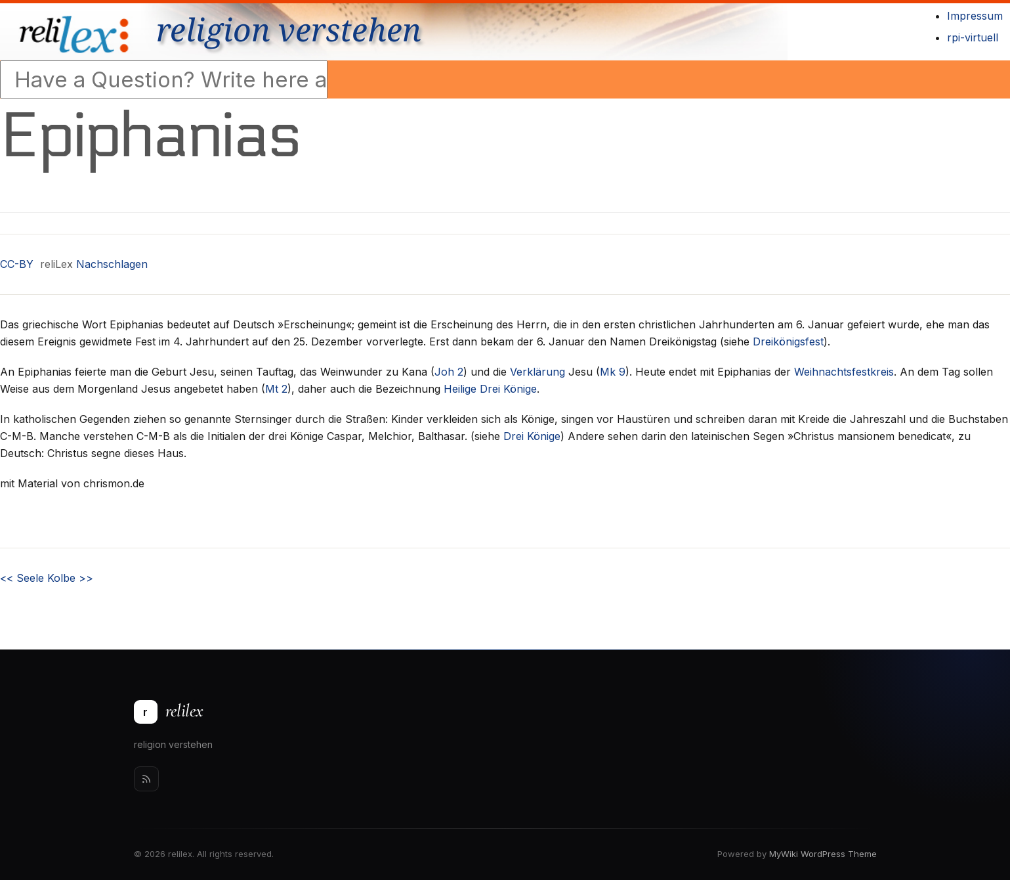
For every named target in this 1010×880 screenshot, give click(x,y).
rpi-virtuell (972, 37)
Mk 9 (612, 371)
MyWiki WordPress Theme (823, 853)
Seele (22, 577)
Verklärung (537, 371)
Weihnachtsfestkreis (844, 371)
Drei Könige (531, 436)
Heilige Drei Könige (490, 388)
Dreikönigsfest (788, 341)
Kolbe (70, 577)
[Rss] (146, 778)
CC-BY (16, 264)
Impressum (975, 15)
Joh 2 (448, 371)
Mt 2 (276, 388)
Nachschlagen (112, 264)
